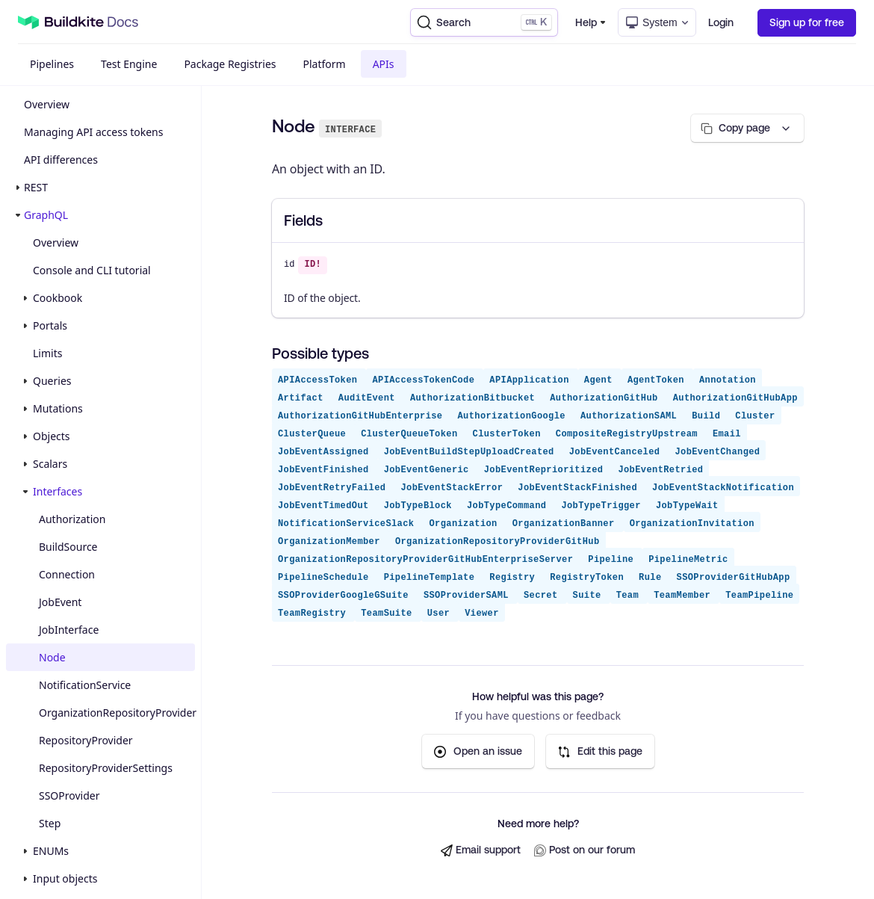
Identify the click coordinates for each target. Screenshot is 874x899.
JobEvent (60, 602)
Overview (46, 104)
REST (36, 187)
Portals (50, 325)
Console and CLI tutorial (92, 270)
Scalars (50, 464)
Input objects (65, 878)
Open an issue (478, 751)
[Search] (484, 22)
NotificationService (85, 685)
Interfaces (57, 491)
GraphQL (46, 215)
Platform (324, 64)
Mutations (58, 408)
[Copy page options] (747, 128)
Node (52, 657)
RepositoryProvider (86, 740)
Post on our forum (584, 850)
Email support (481, 850)
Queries (52, 381)
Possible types (320, 353)
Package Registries (230, 64)
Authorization (72, 519)
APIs (383, 64)
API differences (61, 159)
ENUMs (51, 851)
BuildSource (68, 547)
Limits (47, 353)
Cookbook (57, 298)
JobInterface (69, 629)
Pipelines (52, 64)
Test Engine (129, 64)
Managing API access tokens (93, 132)
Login (721, 22)
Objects (51, 436)
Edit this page (600, 751)
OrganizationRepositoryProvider (117, 712)
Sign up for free (806, 22)
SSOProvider (69, 795)
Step (50, 823)
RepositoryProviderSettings (106, 768)
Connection (67, 574)
